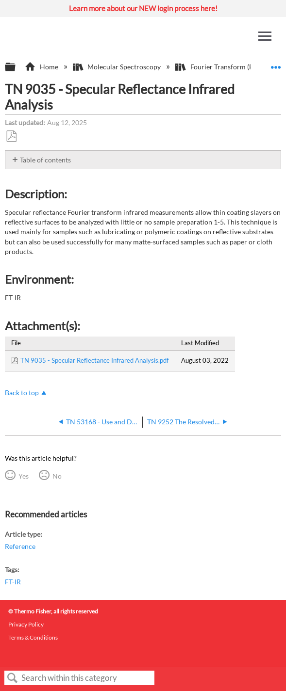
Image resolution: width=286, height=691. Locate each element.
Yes (23, 476)
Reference (20, 546)
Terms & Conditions (33, 637)
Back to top (22, 392)
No (57, 476)
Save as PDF (11, 136)
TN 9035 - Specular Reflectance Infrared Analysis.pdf (94, 360)
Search (12, 678)
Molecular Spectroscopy (117, 67)
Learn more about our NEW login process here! (143, 8)
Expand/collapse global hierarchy (16, 67)
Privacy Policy (26, 624)
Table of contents (45, 160)
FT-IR (13, 582)
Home (42, 67)
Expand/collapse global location (275, 64)
